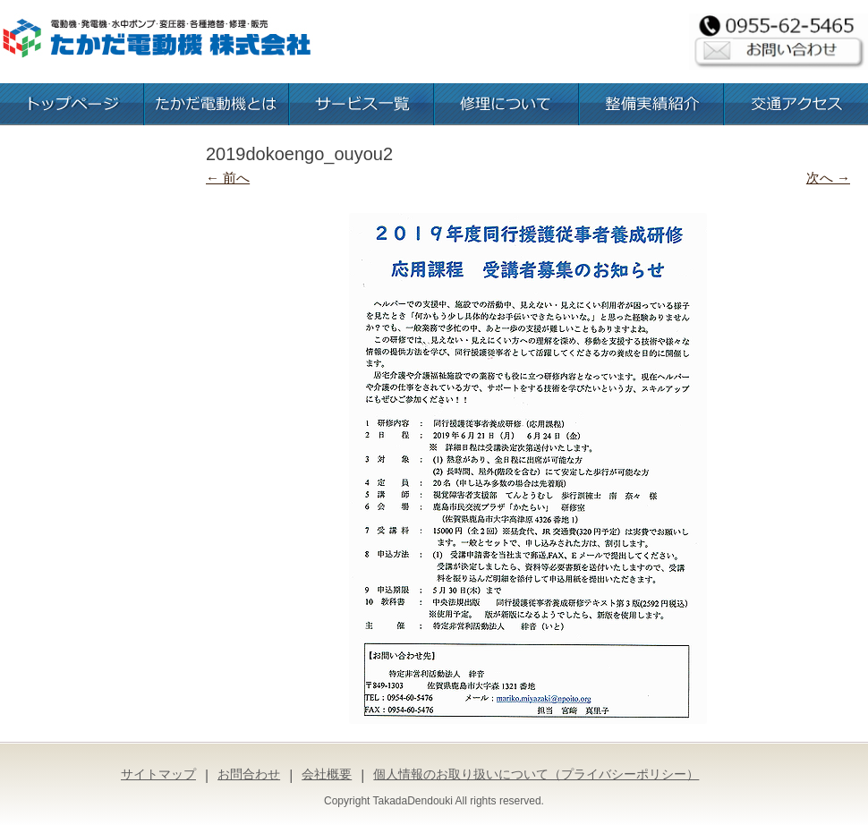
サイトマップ (158, 774)
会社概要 (327, 774)
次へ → (828, 177)
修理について (506, 104)
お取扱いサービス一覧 (361, 104)
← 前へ (228, 177)
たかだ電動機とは (216, 104)
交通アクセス (796, 104)
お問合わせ (248, 774)
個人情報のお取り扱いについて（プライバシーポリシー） (536, 774)
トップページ (71, 104)
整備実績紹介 (651, 104)
